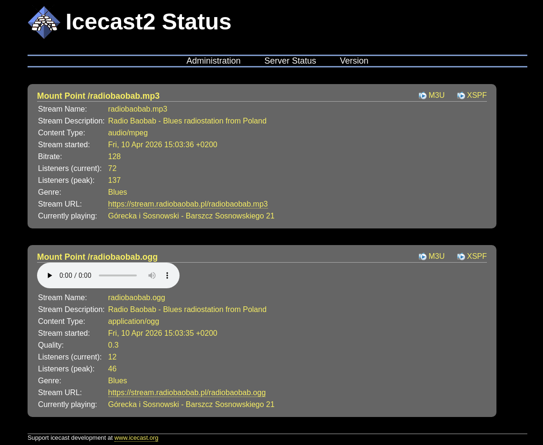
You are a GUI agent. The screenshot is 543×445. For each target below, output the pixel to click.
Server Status (290, 61)
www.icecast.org (136, 437)
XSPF (477, 95)
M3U (437, 95)
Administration (213, 61)
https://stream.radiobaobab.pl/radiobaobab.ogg (187, 392)
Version (354, 61)
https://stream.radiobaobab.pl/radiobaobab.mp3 (188, 204)
